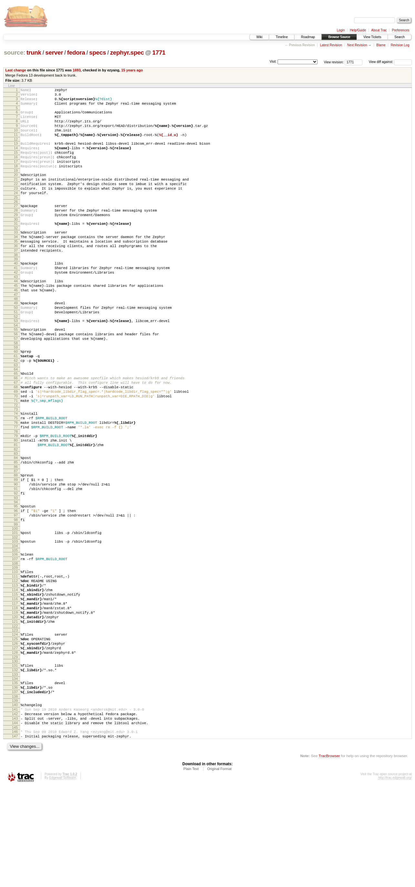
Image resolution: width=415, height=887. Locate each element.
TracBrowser (329, 856)
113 (15, 661)
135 (15, 774)
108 (15, 636)
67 (16, 429)
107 (15, 630)
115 (15, 672)
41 (16, 298)
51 (16, 349)
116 (15, 677)
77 (16, 481)
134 (15, 770)
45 (16, 318)
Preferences (401, 30)
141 (15, 804)
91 (16, 552)
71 (16, 451)
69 (16, 440)
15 (16, 164)
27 (16, 226)
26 (16, 222)
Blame (380, 45)
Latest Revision (331, 45)
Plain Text (191, 869)
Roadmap (308, 37)
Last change (15, 70)
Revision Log (400, 45)
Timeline (282, 37)
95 (16, 571)
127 (15, 735)
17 (16, 175)
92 (16, 557)
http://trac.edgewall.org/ (395, 878)
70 (16, 445)
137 (15, 785)
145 (15, 826)
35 (16, 267)
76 (16, 476)
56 (16, 374)
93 (16, 563)
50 (16, 343)
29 (16, 237)
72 (16, 456)
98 (16, 588)
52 (16, 354)
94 (16, 567)
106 (15, 625)
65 (16, 418)
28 (16, 232)
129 (15, 746)
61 (16, 399)
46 (16, 324)
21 (16, 196)
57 (16, 379)
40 (16, 292)
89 (16, 541)
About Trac (379, 30)
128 (15, 741)
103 (15, 611)
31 (16, 247)
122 (15, 710)
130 (15, 750)
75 (16, 470)
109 (15, 640)
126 (15, 730)
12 (16, 149)
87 (16, 531)
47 (16, 329)
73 (16, 461)
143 (15, 815)
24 (16, 212)
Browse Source (339, 37)
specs (97, 52)
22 (16, 201)
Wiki (259, 37)
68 (16, 434)
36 (16, 273)
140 (15, 799)
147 (15, 836)
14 (16, 159)
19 (16, 186)
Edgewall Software (62, 878)
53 (16, 358)
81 (16, 502)
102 (15, 607)
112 (15, 655)
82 (16, 507)
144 (15, 821)
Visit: (273, 61)
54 (16, 364)
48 (16, 334)
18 (16, 181)
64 (16, 414)
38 (16, 284)
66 (16, 423)
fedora (76, 52)
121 (15, 705)
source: (14, 52)
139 (15, 795)
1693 (77, 70)
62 (16, 404)
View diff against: (390, 62)
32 (16, 252)
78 (16, 487)
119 (15, 694)
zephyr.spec (127, 52)
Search (399, 37)
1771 (159, 52)
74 (16, 465)
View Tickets (372, 37)
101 (15, 601)
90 (16, 546)
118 (15, 688)
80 (16, 496)
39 (16, 288)
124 (15, 719)
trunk (33, 52)
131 (15, 755)
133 (15, 765)
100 (15, 597)
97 (16, 582)
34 (16, 262)
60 (16, 393)
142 (15, 810)
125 (15, 724)
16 (16, 170)
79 (16, 491)
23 (16, 207)
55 (16, 368)
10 (16, 138)
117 (15, 683)
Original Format (219, 869)
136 (15, 779)
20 (16, 190)
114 (15, 666)
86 (16, 527)
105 (15, 621)
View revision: (334, 62)
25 (16, 218)
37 (16, 278)
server (54, 52)
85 (16, 521)
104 (15, 617)
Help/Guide (358, 30)
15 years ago (132, 70)
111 (15, 650)
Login (341, 30)
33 (16, 256)
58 (16, 385)
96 (16, 577)
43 (16, 309)
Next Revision (357, 45)
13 (16, 153)
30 (16, 243)
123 (15, 714)
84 (16, 516)
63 (16, 410)
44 (16, 313)
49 (16, 338)
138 (15, 790)
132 (15, 760)
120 (15, 699)
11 (16, 143)
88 (16, 535)
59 (16, 389)
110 (15, 644)
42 (16, 303)
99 (16, 593)
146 (15, 830)
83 (16, 512)
